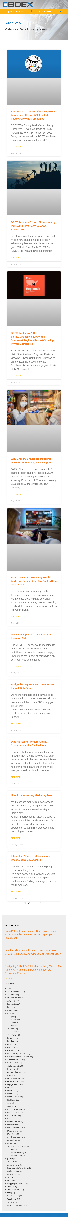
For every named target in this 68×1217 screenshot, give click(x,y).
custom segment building (17, 1050)
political (13, 1162)
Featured (14, 1026)
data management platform (18, 1056)
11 (42, 902)
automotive (12, 1001)
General (10, 1103)
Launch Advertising (15, 1121)
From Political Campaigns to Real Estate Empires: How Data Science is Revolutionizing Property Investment (32, 934)
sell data (10, 1180)
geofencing (11, 1106)
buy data (10, 1041)
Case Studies (12, 1044)
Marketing (11, 1134)
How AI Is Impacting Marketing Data (31, 795)
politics (10, 1159)
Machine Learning (14, 1131)
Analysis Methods (14, 991)
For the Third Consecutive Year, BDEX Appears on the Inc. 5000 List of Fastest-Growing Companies (33, 115)
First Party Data (13, 1100)
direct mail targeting (15, 1072)
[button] (63, 4)
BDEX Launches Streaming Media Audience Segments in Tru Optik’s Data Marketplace (34, 581)
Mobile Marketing (14, 1137)
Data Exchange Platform (17, 1053)
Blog (9, 1013)
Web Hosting (12, 1202)
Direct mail (11, 1069)
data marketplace (14, 1060)
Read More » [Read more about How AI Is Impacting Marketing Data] (16, 838)
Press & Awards (16, 1152)
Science (10, 1177)
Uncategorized (13, 1196)
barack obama (13, 1004)
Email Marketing (13, 1078)
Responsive (11, 1174)
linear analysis (13, 1125)
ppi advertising (13, 1165)
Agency (13, 1016)
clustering (11, 1047)
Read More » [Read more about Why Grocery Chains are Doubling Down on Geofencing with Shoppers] (16, 494)
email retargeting (14, 1081)
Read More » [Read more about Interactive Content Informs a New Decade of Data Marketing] (16, 891)
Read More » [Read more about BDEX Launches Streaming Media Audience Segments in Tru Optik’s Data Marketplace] (16, 616)
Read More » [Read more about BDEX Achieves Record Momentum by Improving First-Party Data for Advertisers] (16, 257)
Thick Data (11, 1186)
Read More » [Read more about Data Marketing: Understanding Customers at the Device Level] (16, 777)
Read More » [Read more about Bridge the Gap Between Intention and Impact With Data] (16, 723)
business (10, 1038)
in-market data (13, 1112)
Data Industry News (18, 1146)
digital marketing (14, 1066)
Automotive (15, 1019)
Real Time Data (13, 1171)
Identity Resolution (14, 1109)
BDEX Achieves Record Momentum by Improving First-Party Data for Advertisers (33, 226)
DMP (9, 1075)
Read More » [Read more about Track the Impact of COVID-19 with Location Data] (16, 666)
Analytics (10, 995)
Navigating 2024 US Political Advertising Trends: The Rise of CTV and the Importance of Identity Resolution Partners (33, 970)
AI (8, 988)
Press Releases (16, 1155)
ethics (9, 1087)
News (9, 1143)
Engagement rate (14, 1084)
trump (9, 1193)
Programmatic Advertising (17, 1168)
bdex (9, 1007)
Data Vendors (12, 1063)
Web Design (12, 1199)
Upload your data (15, 11)
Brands (13, 1022)
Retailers (13, 1035)
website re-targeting (15, 1205)
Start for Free (45, 11)
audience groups (14, 998)
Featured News (13, 1097)
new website (12, 1140)
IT (8, 1118)
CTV (15, 1032)
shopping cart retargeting (17, 1183)
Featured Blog (12, 1094)
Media (12, 1029)
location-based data (15, 1128)
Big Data (10, 1010)
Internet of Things (14, 1115)
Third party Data (13, 1190)
